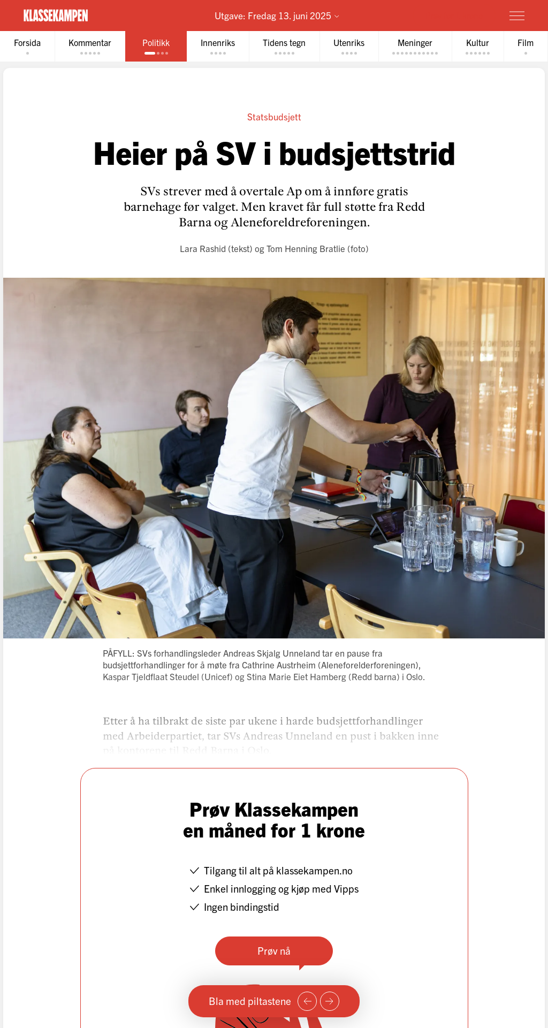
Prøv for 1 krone (454, 15)
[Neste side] (329, 1001)
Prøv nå (274, 950)
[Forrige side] (307, 1001)
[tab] (27, 46)
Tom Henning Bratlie (306, 248)
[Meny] (516, 15)
